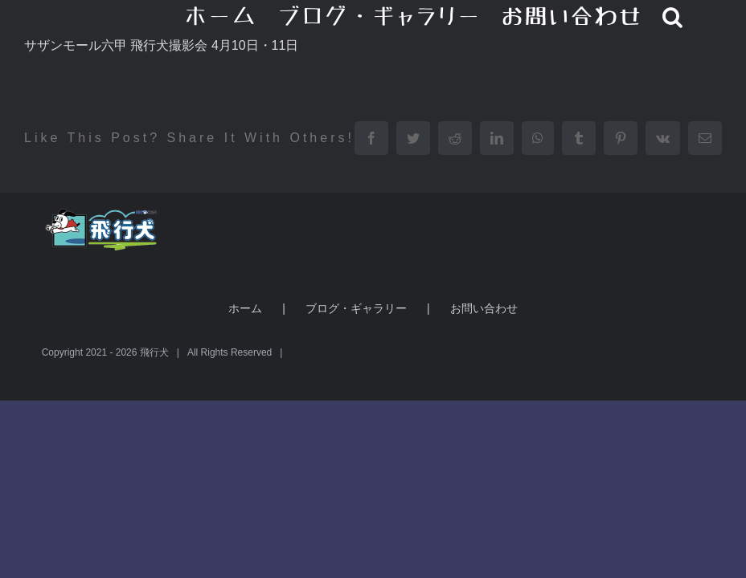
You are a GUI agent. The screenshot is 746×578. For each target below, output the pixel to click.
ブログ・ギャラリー (356, 308)
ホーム (245, 308)
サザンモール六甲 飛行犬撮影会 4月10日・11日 (161, 45)
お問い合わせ (484, 308)
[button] (673, 16)
